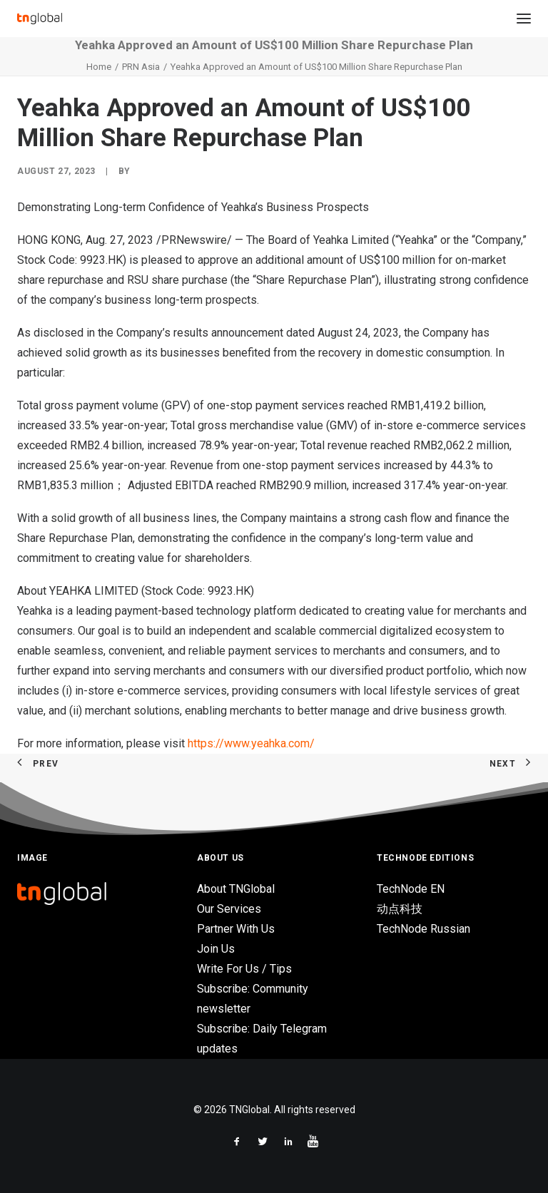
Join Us (216, 949)
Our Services (229, 909)
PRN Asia (141, 66)
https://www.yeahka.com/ (251, 743)
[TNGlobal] (39, 18)
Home (98, 66)
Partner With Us (236, 929)
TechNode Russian (423, 929)
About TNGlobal (236, 889)
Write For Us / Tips (244, 969)
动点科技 (399, 909)
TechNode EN (411, 889)
